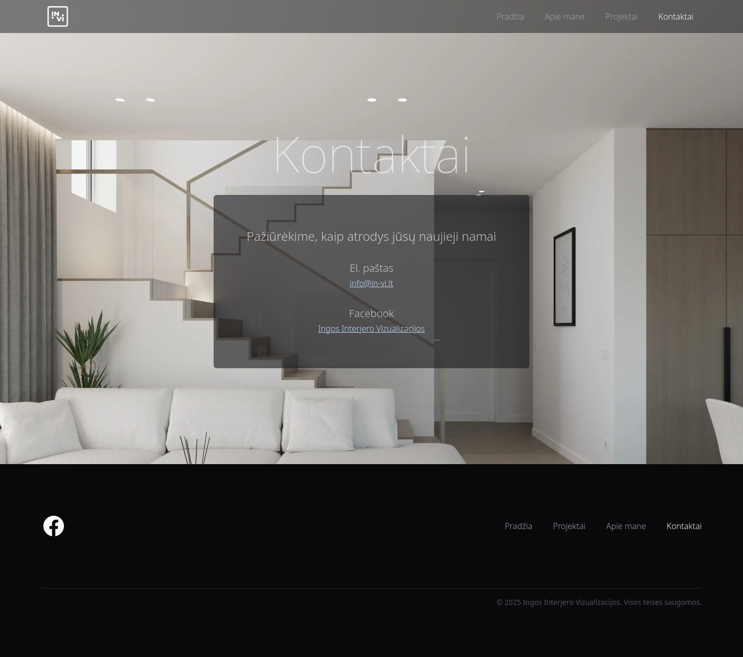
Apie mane (565, 16)
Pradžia (510, 16)
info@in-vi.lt (371, 283)
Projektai (621, 16)
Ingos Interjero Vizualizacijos (371, 328)
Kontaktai (675, 16)
